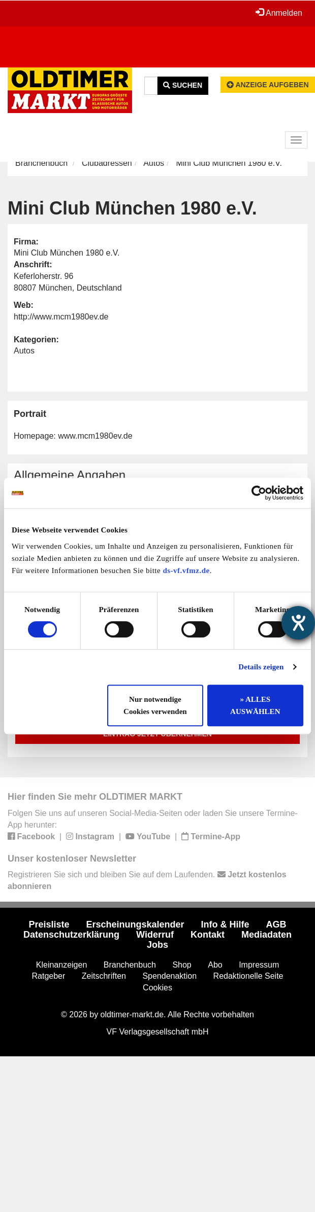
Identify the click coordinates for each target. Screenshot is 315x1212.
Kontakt (208, 935)
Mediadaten (266, 935)
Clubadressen (107, 163)
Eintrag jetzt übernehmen (157, 734)
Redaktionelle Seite (248, 976)
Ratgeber (49, 976)
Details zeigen (261, 667)
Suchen (182, 85)
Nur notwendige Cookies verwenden (155, 705)
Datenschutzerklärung (71, 935)
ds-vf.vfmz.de (186, 570)
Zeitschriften (104, 976)
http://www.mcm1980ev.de (61, 316)
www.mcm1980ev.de (95, 436)
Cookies (157, 987)
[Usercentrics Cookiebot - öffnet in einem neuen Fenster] (258, 493)
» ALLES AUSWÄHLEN (255, 705)
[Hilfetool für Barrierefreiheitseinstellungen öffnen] (298, 622)
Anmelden (279, 12)
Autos (153, 163)
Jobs (157, 945)
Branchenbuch (41, 163)
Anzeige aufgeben (268, 85)
